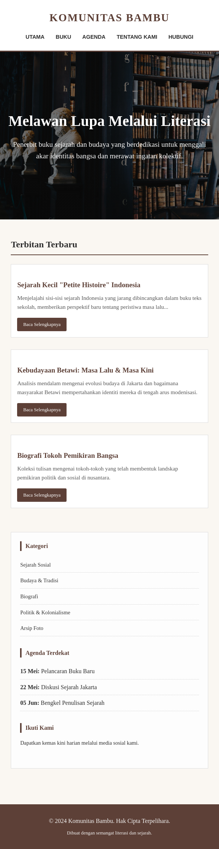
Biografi (29, 596)
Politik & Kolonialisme (45, 612)
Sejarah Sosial (35, 565)
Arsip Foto (31, 628)
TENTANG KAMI (137, 37)
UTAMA (35, 37)
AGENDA (93, 37)
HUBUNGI (180, 37)
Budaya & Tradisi (39, 580)
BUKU (63, 37)
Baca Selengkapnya (42, 324)
